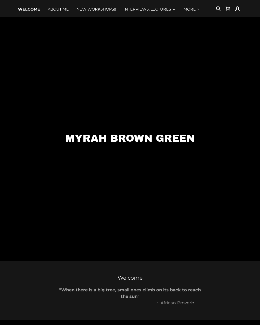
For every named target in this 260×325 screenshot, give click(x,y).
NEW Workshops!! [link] (96, 9)
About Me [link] (58, 9)
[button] (150, 9)
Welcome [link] (29, 9)
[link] (228, 8)
